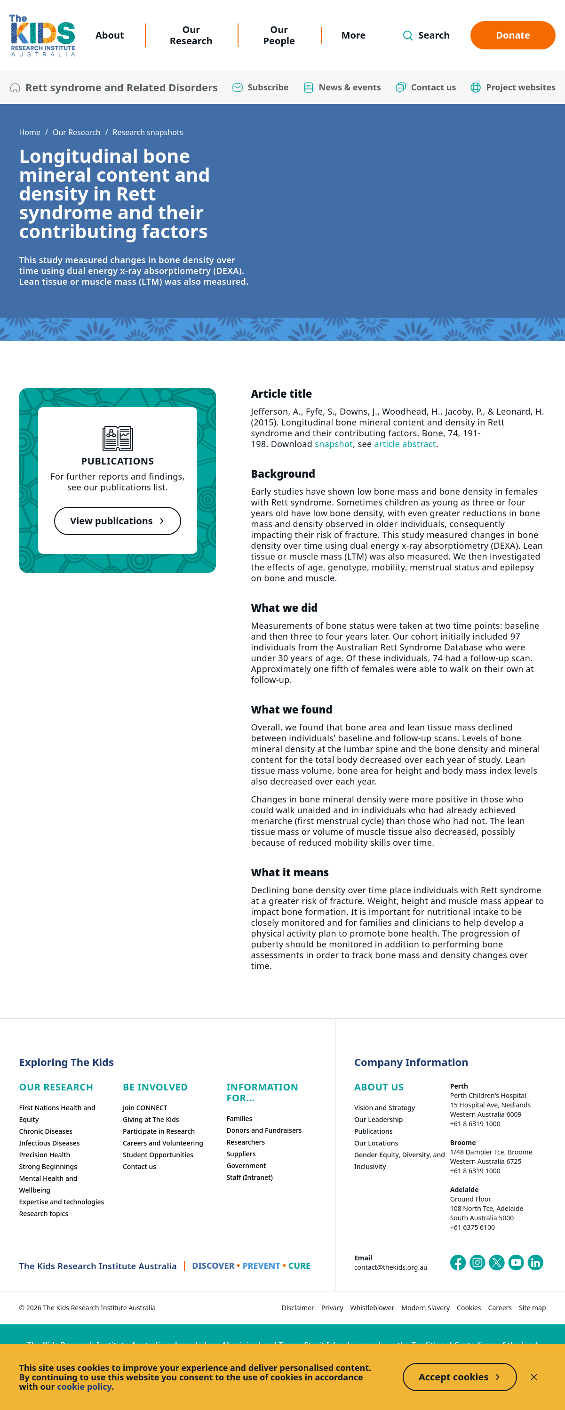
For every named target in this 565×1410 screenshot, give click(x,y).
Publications (373, 1131)
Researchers (245, 1142)
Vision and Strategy (384, 1107)
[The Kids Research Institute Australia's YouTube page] (516, 1263)
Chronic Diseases (45, 1131)
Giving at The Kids (151, 1119)
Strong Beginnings (48, 1166)
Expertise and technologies (61, 1201)
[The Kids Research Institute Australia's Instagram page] (477, 1263)
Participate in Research (159, 1131)
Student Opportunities (158, 1154)
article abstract (405, 443)
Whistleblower (372, 1307)
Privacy (332, 1307)
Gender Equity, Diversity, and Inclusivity (399, 1160)
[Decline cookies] (534, 1377)
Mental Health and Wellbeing (48, 1184)
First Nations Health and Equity (57, 1113)
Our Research (191, 35)
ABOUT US (379, 1087)
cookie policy (84, 1386)
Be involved (155, 1087)
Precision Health (45, 1154)
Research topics (44, 1213)
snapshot (334, 443)
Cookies (469, 1307)
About (109, 35)
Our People (279, 35)
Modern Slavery (425, 1307)
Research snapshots (148, 132)
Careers (500, 1307)
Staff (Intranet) (249, 1177)
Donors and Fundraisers (264, 1130)
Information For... (262, 1092)
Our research (56, 1087)
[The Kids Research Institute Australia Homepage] (42, 35)
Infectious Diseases (49, 1142)
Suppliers (240, 1153)
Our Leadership (378, 1119)
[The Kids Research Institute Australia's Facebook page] (458, 1263)
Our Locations (376, 1142)
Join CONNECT (145, 1107)
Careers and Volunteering (163, 1142)
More (354, 35)
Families (239, 1118)
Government (246, 1165)
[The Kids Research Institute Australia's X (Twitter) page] (497, 1263)
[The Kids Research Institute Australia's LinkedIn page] (535, 1263)
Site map (532, 1307)
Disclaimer (298, 1307)
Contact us (139, 1166)
